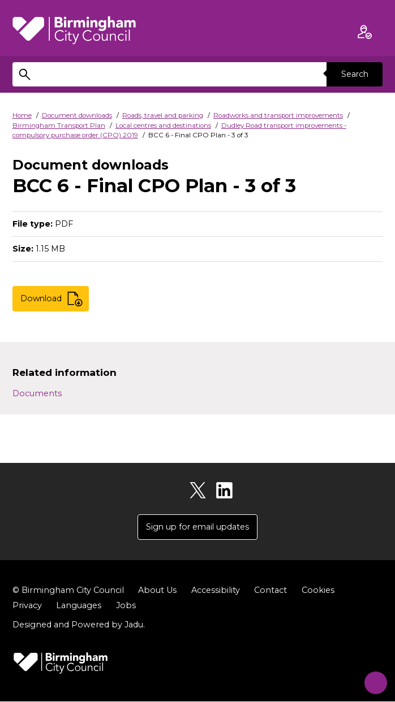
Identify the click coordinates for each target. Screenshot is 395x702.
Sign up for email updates (197, 527)
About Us (157, 591)
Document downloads (77, 115)
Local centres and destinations (163, 125)
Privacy (27, 606)
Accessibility (215, 591)
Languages (78, 606)
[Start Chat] (371, 678)
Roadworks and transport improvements (278, 115)
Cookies (318, 591)
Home (22, 115)
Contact (270, 591)
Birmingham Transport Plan (58, 125)
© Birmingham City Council (68, 591)
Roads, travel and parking (162, 115)
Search (354, 74)
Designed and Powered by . (78, 625)
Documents (37, 393)
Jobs (126, 606)
